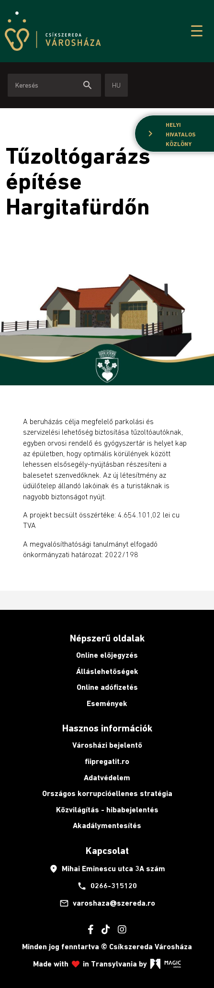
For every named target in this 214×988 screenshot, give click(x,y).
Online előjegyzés (107, 655)
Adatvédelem (107, 777)
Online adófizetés (107, 687)
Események (107, 703)
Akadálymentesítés (107, 825)
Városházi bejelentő (107, 745)
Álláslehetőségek (107, 671)
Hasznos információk (107, 728)
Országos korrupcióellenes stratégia (107, 793)
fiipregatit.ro (107, 761)
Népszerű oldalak (107, 638)
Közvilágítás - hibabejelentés (107, 809)
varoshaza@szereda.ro (107, 903)
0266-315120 (107, 886)
